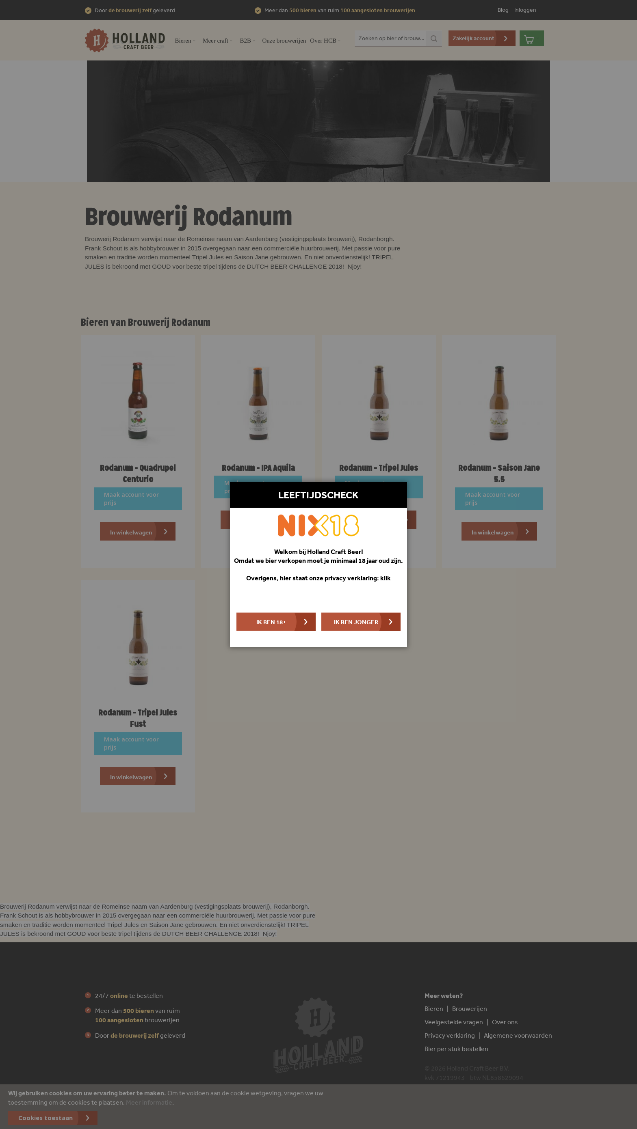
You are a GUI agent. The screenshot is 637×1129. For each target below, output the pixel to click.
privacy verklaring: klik (358, 577)
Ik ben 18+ (271, 621)
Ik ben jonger (356, 621)
